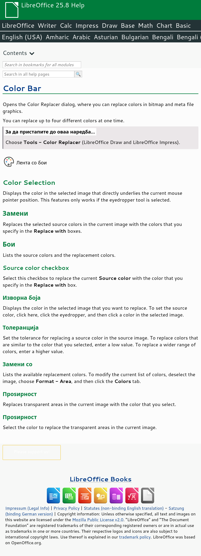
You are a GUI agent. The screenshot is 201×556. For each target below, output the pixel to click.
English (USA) (22, 36)
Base (128, 25)
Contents (15, 53)
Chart (164, 25)
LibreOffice (18, 25)
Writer (46, 25)
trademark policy (134, 537)
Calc (66, 25)
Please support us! (32, 451)
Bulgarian (135, 36)
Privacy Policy (66, 508)
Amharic (57, 36)
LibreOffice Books (100, 478)
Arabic (81, 36)
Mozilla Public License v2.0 (98, 519)
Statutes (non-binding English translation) (123, 508)
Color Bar (22, 88)
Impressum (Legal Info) (27, 508)
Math (145, 25)
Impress (87, 25)
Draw (109, 25)
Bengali (162, 36)
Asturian (106, 36)
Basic (183, 25)
